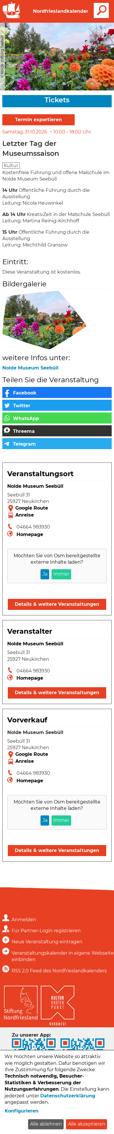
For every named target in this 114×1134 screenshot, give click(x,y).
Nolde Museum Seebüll (30, 368)
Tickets (57, 100)
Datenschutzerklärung (67, 1096)
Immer (61, 574)
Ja (45, 574)
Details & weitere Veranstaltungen (57, 604)
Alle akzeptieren (86, 1124)
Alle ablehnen (46, 1124)
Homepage (29, 534)
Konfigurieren (21, 1111)
